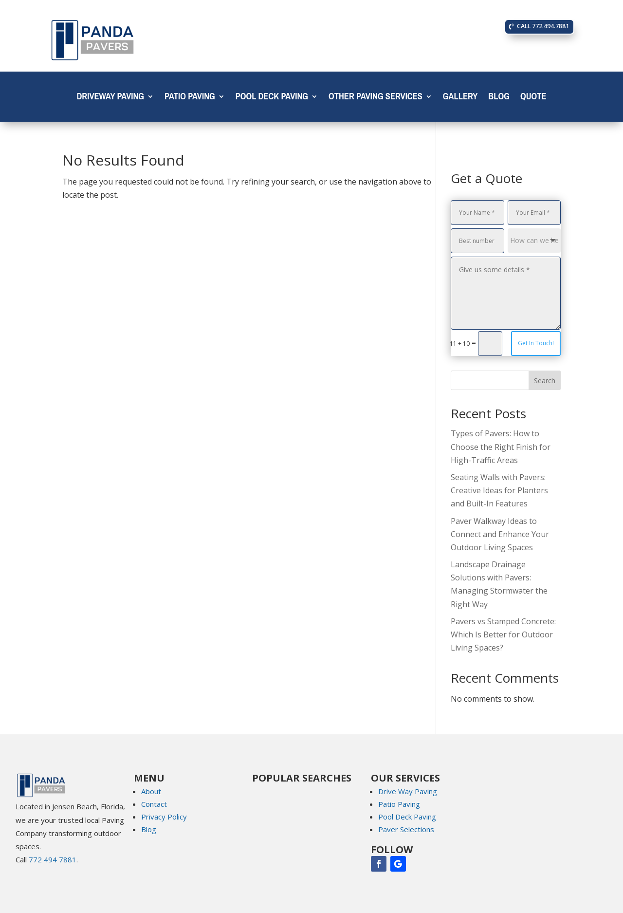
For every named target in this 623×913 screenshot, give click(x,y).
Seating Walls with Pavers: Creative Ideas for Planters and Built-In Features (499, 490)
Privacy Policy (164, 816)
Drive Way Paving (407, 791)
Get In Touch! (536, 343)
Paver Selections (406, 829)
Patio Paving (190, 98)
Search (544, 380)
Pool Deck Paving (272, 98)
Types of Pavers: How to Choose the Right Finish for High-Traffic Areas (500, 446)
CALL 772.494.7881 (543, 26)
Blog (499, 98)
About (151, 791)
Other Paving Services (375, 98)
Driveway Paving (110, 98)
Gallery (460, 98)
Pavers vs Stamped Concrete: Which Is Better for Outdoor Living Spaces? (503, 634)
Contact (154, 804)
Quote (533, 98)
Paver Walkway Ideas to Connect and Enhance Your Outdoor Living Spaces (500, 534)
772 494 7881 (52, 859)
